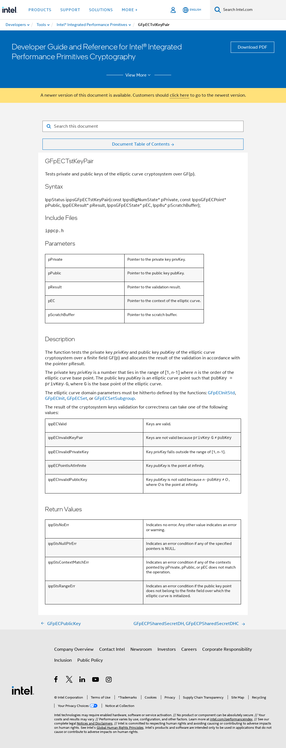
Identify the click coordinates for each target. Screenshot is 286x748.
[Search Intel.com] (253, 10)
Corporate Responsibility (227, 649)
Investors (167, 649)
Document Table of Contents (141, 144)
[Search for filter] (143, 126)
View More (138, 75)
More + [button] (130, 9)
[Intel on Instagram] (109, 680)
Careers (189, 649)
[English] (191, 10)
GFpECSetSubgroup (114, 398)
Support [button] (70, 9)
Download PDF (252, 47)
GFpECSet (77, 398)
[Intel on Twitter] (69, 680)
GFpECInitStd (221, 393)
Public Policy (90, 660)
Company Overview (74, 649)
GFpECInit (55, 398)
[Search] (217, 9)
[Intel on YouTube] (96, 680)
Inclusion (63, 660)
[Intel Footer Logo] (23, 690)
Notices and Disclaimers (95, 723)
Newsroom (141, 649)
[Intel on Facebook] (56, 680)
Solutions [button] (101, 9)
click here (179, 95)
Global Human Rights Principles (120, 727)
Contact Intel (112, 649)
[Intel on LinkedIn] (82, 680)
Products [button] (39, 9)
